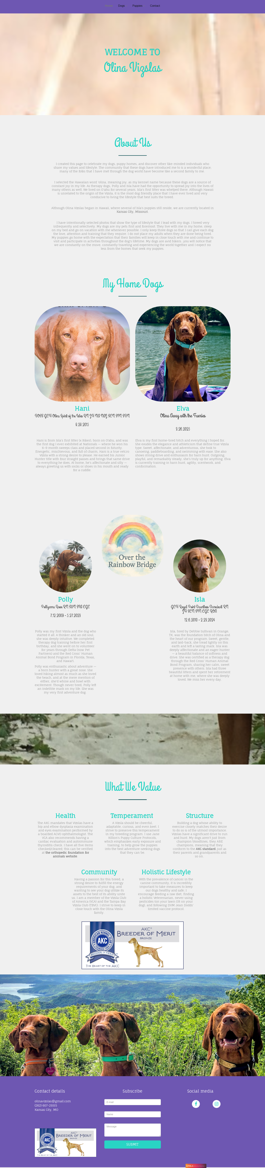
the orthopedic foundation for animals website (67, 854)
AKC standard (206, 849)
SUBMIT (132, 1144)
